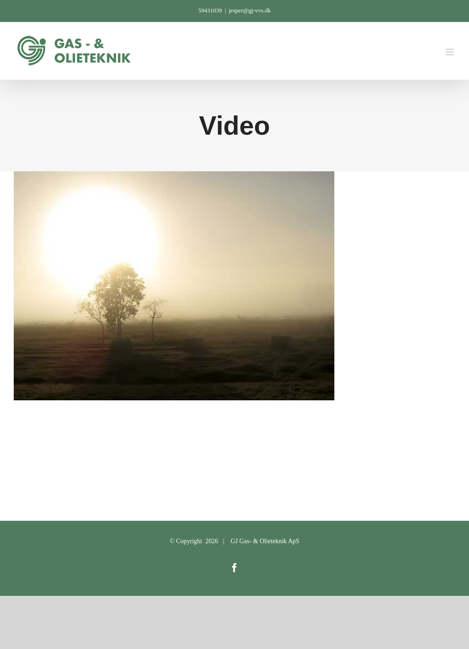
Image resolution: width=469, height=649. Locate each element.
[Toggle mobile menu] (450, 52)
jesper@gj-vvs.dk (250, 10)
